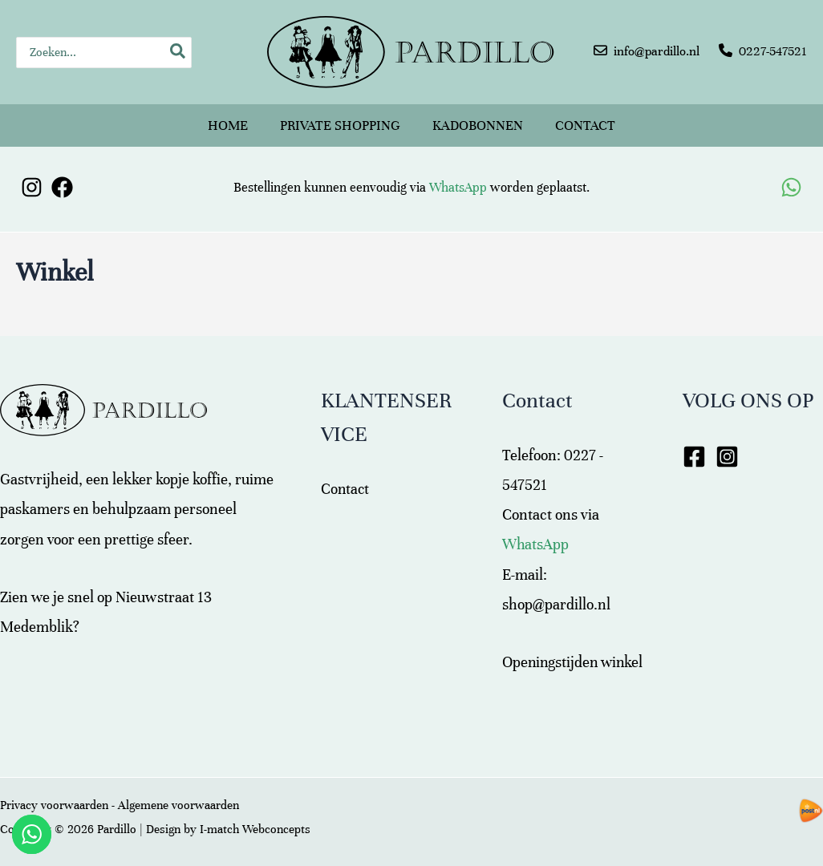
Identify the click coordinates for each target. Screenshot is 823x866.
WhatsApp (458, 180)
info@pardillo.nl (656, 51)
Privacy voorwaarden (54, 805)
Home (228, 121)
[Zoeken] (178, 52)
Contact (585, 121)
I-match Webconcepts (255, 829)
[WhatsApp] (791, 180)
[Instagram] (32, 180)
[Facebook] (62, 180)
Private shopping (340, 121)
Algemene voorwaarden (178, 805)
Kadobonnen (477, 121)
